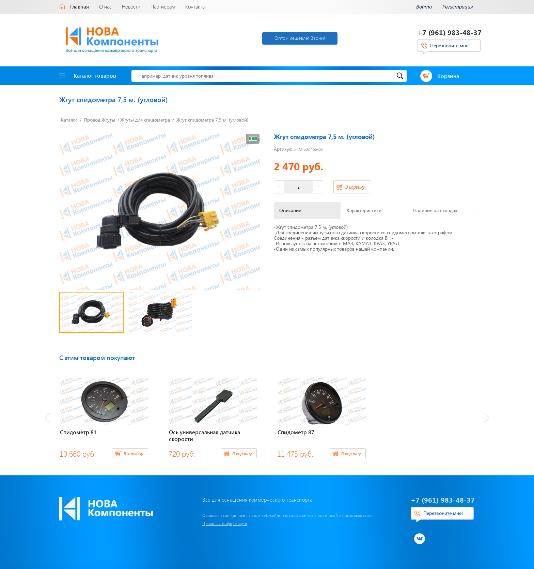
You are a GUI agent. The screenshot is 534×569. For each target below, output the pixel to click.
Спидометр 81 (78, 432)
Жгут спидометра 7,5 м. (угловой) (212, 119)
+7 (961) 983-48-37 (450, 32)
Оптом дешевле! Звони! (299, 38)
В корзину (355, 187)
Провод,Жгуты (99, 119)
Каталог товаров (87, 75)
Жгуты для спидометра (145, 119)
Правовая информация (224, 523)
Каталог (69, 119)
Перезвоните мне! (450, 45)
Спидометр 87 (296, 432)
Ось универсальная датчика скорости (204, 435)
